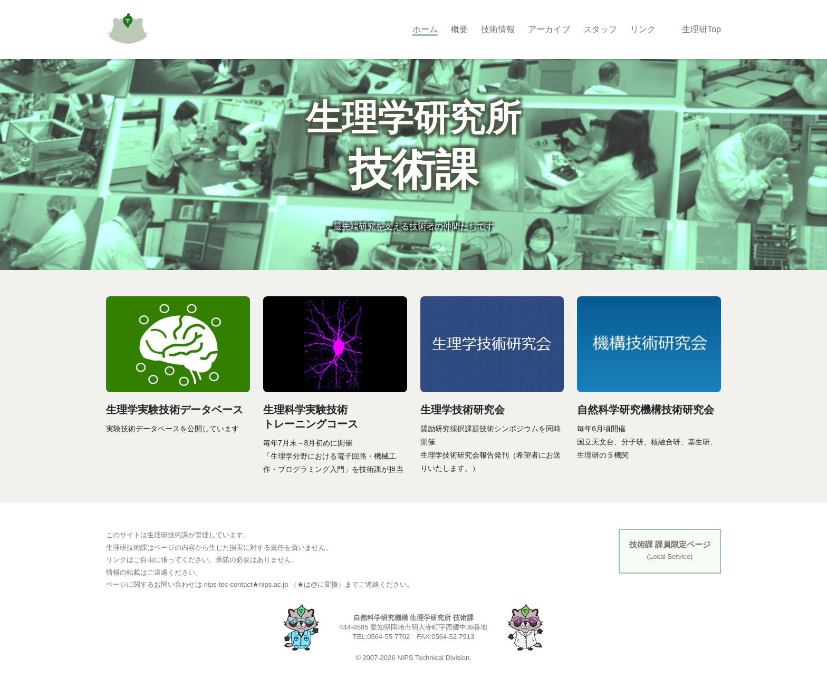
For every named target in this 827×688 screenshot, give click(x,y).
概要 (459, 29)
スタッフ (600, 29)
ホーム (425, 29)
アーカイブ (549, 29)
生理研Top (701, 29)
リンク (643, 29)
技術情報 (498, 29)
